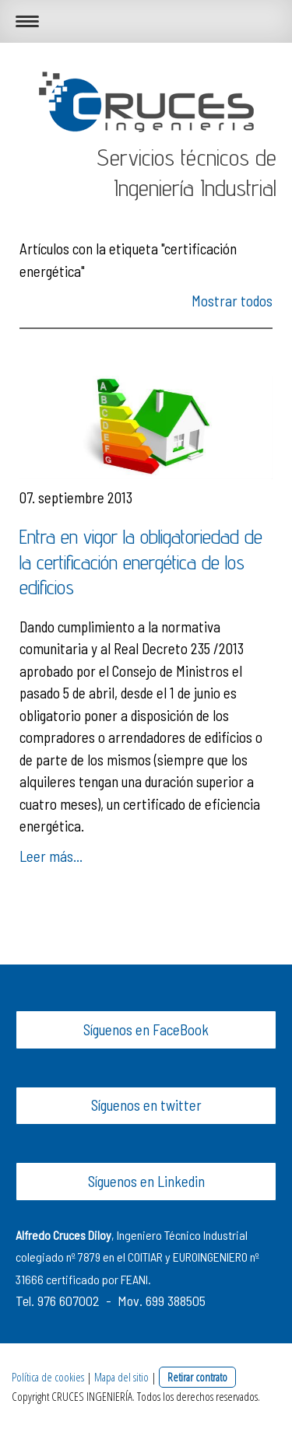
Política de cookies (48, 1377)
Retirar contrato (197, 1377)
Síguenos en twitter (146, 1105)
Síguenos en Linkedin (146, 1181)
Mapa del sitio (121, 1377)
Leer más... (51, 856)
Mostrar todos (232, 301)
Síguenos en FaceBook (146, 1029)
